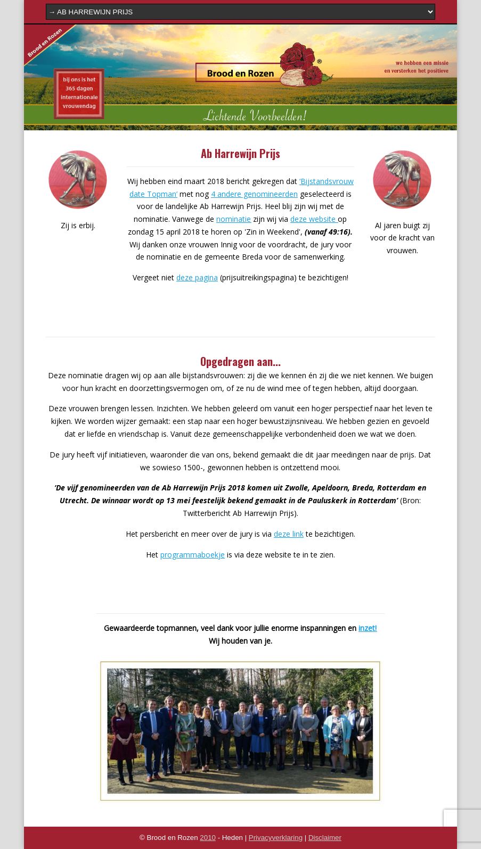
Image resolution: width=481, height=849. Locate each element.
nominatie (233, 219)
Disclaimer (324, 838)
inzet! (367, 628)
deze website (314, 219)
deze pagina (197, 277)
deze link (289, 534)
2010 (208, 838)
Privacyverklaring (276, 838)
